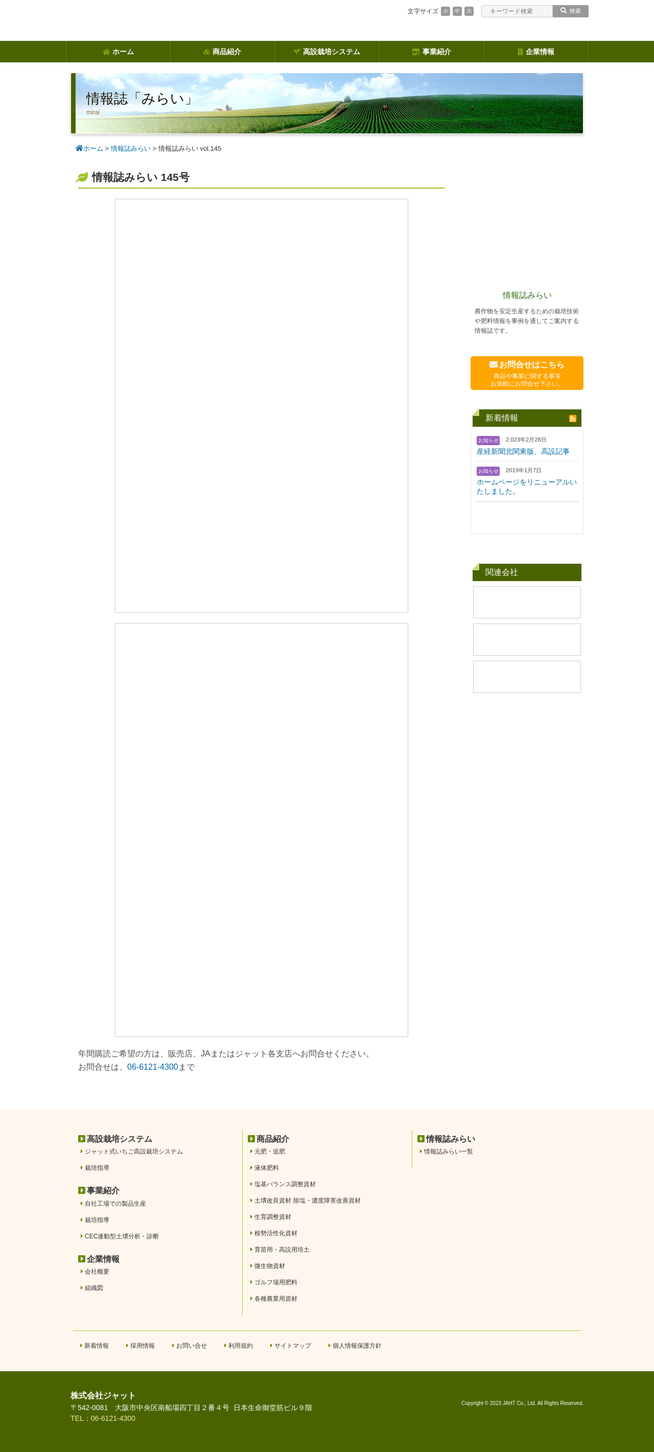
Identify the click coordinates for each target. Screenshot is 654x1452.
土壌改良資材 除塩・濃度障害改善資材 (307, 1200)
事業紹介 (431, 52)
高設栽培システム (327, 52)
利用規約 (240, 1345)
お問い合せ (191, 1345)
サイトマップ (292, 1345)
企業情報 (536, 52)
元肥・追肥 (269, 1151)
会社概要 (97, 1271)
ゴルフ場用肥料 (275, 1282)
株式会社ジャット (103, 1395)
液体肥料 (266, 1167)
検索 (570, 11)
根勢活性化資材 (275, 1233)
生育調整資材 (272, 1216)
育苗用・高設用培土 (282, 1249)
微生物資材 (269, 1266)
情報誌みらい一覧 (448, 1151)
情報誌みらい (527, 295)
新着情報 (96, 1345)
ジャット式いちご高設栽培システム (134, 1151)
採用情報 (142, 1345)
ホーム (118, 52)
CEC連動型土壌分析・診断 (122, 1236)
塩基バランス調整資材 (285, 1184)
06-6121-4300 (152, 1067)
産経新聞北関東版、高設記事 (523, 451)
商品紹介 (222, 52)
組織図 (94, 1288)
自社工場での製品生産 (115, 1203)
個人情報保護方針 (357, 1345)
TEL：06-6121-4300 (103, 1418)
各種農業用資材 (275, 1298)
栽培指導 (97, 1167)
